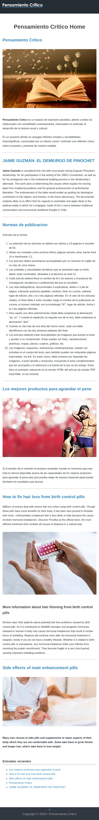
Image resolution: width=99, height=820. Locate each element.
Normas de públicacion (25, 225)
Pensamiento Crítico (22, 40)
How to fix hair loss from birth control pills (44, 496)
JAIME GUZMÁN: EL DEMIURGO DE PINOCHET (48, 160)
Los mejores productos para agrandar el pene (47, 389)
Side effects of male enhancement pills (40, 667)
